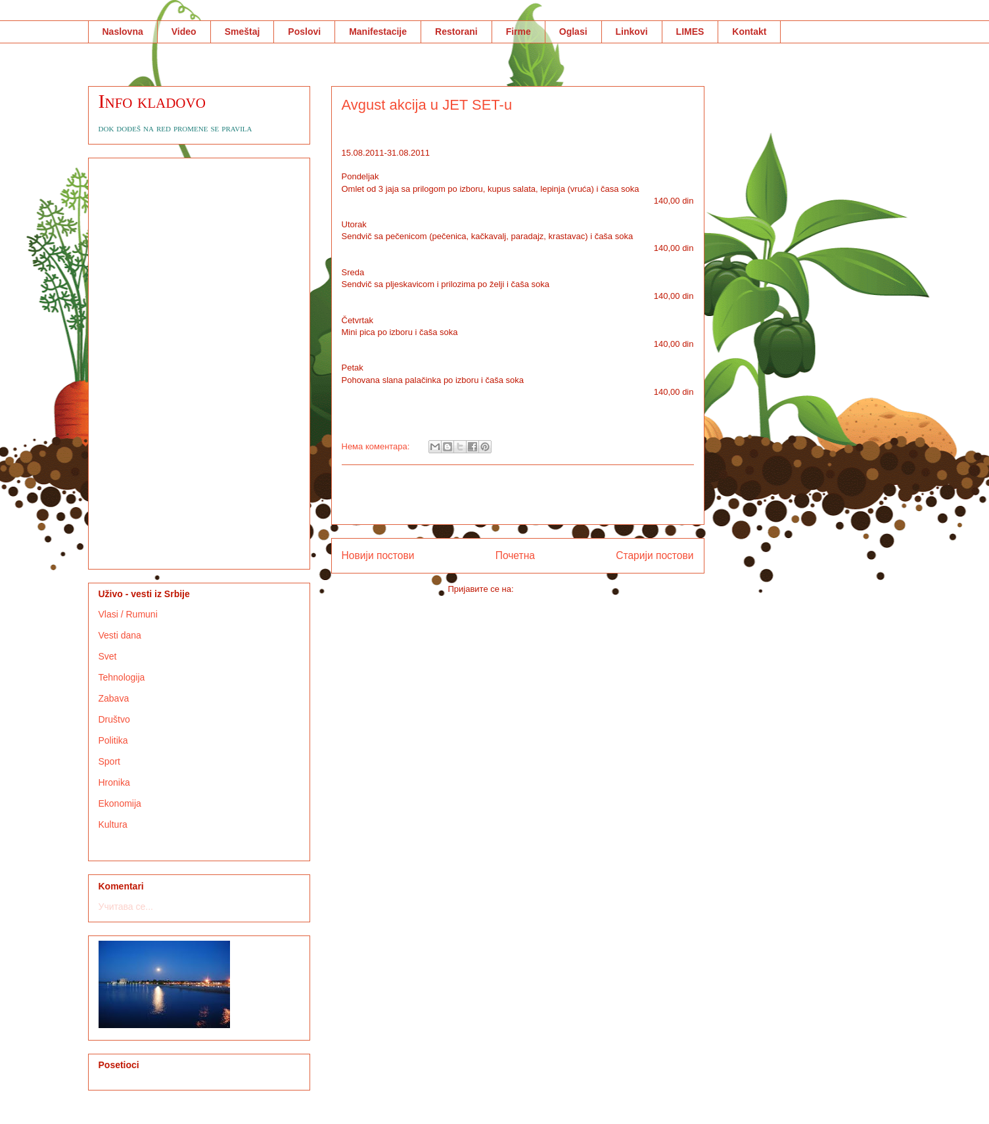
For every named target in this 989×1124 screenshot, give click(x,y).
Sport (109, 761)
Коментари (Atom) (551, 589)
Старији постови (654, 555)
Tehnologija (122, 677)
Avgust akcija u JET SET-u (427, 105)
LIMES (690, 31)
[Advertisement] (518, 494)
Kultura (113, 824)
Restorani (456, 31)
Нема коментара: (377, 446)
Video (184, 31)
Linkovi (632, 31)
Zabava (114, 698)
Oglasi (573, 31)
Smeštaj (242, 31)
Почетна (515, 555)
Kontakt (749, 31)
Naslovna (123, 31)
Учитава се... (126, 906)
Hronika (114, 782)
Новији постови (378, 555)
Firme (518, 31)
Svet (108, 656)
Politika (113, 740)
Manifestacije (378, 31)
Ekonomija (120, 803)
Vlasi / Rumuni (128, 614)
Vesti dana (120, 635)
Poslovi (304, 31)
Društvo (114, 719)
